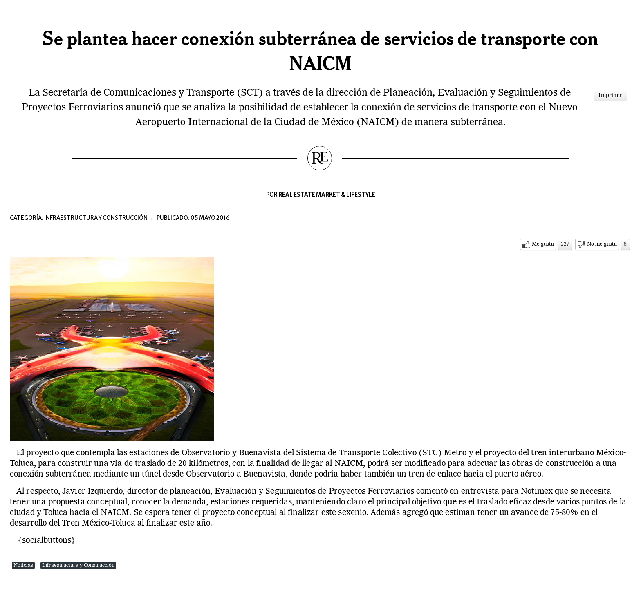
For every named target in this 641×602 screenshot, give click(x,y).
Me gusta (543, 244)
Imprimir (610, 95)
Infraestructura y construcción (96, 218)
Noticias (23, 565)
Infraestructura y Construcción (78, 565)
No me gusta (602, 244)
